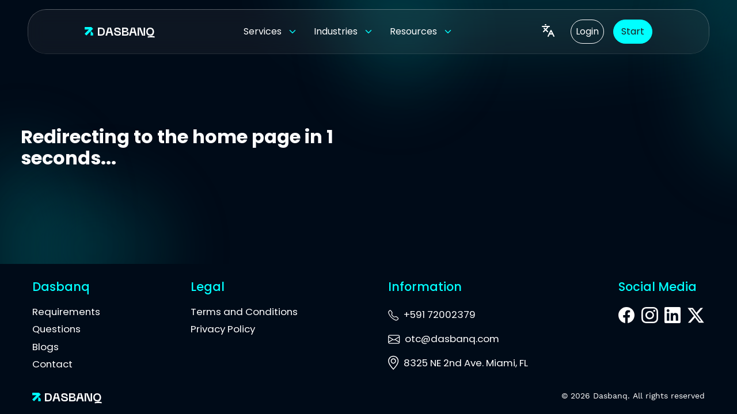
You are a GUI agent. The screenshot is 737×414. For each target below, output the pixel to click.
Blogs (45, 347)
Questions (56, 329)
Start (632, 31)
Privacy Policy (223, 329)
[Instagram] (649, 316)
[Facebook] (626, 316)
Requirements (66, 312)
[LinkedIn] (672, 316)
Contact (52, 364)
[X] (696, 316)
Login (587, 31)
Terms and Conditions (244, 312)
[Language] (548, 32)
